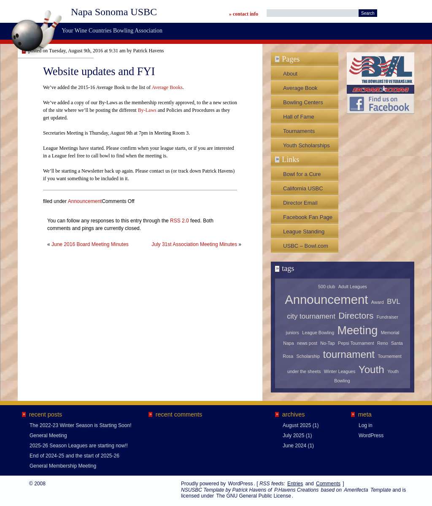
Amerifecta (356, 490)
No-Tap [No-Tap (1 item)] (327, 343)
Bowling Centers (303, 102)
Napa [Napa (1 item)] (288, 343)
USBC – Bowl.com (305, 246)
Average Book (300, 88)
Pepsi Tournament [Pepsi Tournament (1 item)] (356, 343)
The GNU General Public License (253, 496)
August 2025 (297, 425)
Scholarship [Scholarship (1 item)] (308, 356)
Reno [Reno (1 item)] (382, 343)
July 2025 (293, 435)
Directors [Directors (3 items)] (355, 315)
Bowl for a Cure (302, 174)
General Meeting (48, 435)
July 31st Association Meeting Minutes (194, 244)
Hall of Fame (298, 117)
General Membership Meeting (63, 466)
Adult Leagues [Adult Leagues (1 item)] (352, 286)
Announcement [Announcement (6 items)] (326, 299)
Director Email (300, 203)
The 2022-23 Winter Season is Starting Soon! (80, 425)
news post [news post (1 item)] (307, 343)
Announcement (85, 201)
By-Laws (147, 110)
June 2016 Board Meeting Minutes (90, 244)
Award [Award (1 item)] (377, 302)
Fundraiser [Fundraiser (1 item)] (387, 316)
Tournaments (299, 131)
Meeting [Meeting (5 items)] (357, 330)
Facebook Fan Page (307, 217)
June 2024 (294, 446)
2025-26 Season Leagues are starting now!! (79, 446)
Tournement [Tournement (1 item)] (389, 356)
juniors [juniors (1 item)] (292, 332)
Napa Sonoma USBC (114, 11)
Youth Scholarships (306, 145)
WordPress (371, 435)
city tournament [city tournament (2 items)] (311, 316)
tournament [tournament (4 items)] (349, 354)
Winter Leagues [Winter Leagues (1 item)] (340, 371)
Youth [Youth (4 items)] (371, 369)
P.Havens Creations (296, 490)
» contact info (243, 14)
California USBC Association (303, 190)
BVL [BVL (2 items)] (393, 302)
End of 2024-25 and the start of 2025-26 (74, 456)
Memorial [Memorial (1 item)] (390, 332)
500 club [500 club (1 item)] (326, 286)
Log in (366, 425)
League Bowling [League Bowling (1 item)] (318, 332)
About (290, 73)
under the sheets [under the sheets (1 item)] (304, 371)
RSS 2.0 (179, 221)
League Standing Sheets (303, 233)
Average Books (166, 87)
